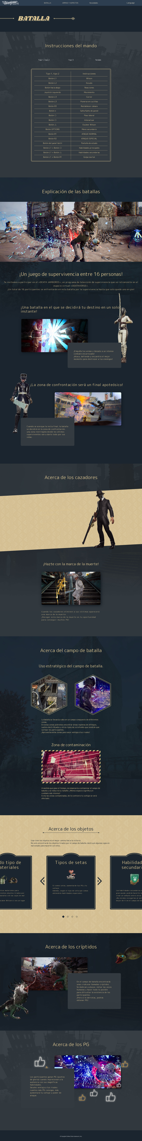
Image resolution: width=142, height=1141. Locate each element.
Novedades (93, 3)
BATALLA (47, 3)
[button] (42, 881)
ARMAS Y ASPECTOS (70, 3)
